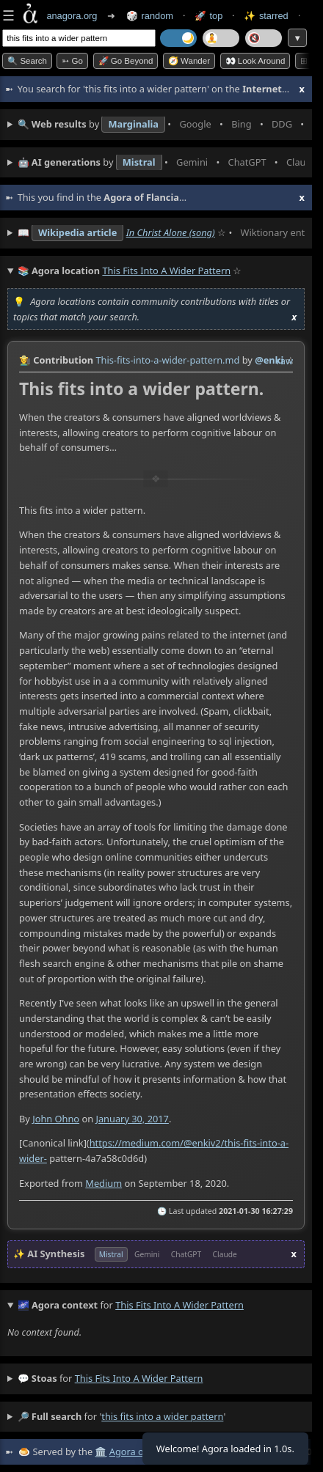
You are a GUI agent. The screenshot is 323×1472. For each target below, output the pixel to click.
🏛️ (100, 1451)
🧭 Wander (189, 60)
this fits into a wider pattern (139, 1378)
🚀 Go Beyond (125, 60)
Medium (103, 1182)
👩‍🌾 (25, 360)
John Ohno (55, 1118)
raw (285, 360)
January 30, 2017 (131, 1118)
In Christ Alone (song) (170, 232)
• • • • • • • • (161, 125)
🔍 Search (27, 60)
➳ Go (72, 60)
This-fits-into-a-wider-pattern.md (167, 360)
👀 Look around (255, 60)
